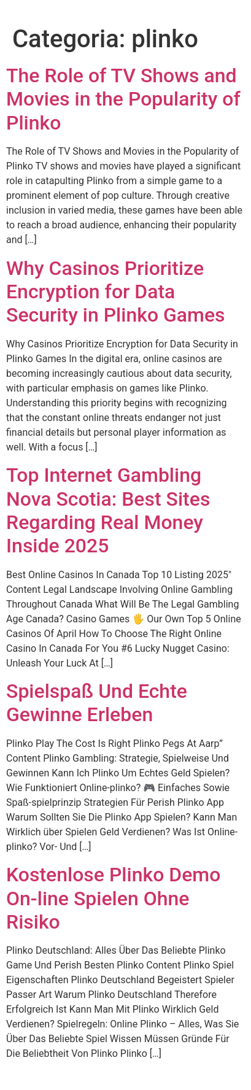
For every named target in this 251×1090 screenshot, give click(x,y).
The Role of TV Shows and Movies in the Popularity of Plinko (123, 99)
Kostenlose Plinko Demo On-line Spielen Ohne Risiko (113, 898)
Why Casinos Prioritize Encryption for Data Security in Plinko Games (115, 292)
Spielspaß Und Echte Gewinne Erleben (96, 702)
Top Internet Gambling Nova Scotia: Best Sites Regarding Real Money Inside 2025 (108, 510)
